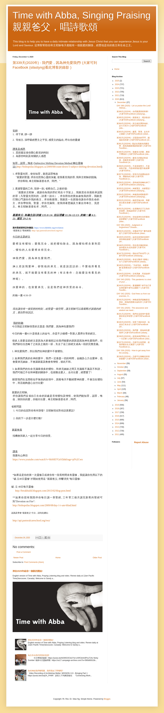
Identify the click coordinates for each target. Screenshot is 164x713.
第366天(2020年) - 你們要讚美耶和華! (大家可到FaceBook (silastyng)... (132, 112)
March (120, 393)
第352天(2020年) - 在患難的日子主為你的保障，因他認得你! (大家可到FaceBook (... (133, 211)
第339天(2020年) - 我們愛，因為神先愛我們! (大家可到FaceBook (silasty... (133, 331)
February (121, 396)
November (121, 363)
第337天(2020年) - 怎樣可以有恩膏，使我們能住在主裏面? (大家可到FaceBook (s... (133, 344)
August (120, 374)
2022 (117, 92)
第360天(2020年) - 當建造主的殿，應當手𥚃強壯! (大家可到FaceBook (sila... (133, 153)
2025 (117, 81)
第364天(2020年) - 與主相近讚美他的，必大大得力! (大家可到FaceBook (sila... (133, 125)
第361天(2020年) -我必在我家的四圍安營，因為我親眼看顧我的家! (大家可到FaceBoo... (134, 146)
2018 (117, 408)
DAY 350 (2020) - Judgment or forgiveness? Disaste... (129, 226)
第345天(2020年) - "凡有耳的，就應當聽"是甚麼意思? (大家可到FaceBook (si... (133, 267)
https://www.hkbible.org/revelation (48, 228)
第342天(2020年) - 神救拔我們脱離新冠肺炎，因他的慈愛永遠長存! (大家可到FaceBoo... (134, 302)
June (119, 382)
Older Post (97, 558)
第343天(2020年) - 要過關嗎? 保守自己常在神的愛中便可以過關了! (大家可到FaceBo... (134, 287)
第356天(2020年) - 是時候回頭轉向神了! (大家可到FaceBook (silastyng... (133, 183)
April (119, 389)
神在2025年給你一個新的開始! (28, 571)
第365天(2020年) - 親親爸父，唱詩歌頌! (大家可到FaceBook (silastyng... (133, 118)
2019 (117, 405)
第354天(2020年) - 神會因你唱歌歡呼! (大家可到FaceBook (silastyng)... (132, 195)
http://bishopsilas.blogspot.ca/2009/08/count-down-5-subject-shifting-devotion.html (59, 166)
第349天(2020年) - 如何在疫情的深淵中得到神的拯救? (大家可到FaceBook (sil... (133, 239)
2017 (117, 412)
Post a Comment (24, 552)
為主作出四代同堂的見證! (38, 655)
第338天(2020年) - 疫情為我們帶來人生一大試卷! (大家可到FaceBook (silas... (134, 337)
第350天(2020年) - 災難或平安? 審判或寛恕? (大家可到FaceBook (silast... (134, 232)
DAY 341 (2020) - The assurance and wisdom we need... (132, 309)
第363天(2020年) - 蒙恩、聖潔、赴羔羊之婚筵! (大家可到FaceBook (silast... (133, 133)
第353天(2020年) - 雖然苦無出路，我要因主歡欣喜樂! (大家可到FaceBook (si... (133, 202)
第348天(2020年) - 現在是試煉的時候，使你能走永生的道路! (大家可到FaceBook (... (133, 247)
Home (58, 558)
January (120, 400)
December (121, 102)
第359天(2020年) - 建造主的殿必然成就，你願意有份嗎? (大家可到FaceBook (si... (132, 160)
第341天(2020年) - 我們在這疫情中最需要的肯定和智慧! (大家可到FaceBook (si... (133, 316)
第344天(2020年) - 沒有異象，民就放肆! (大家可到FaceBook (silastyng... (133, 275)
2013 (117, 427)
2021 (117, 95)
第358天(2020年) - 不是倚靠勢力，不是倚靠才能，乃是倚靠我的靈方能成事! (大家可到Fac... (133, 168)
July (119, 378)
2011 (117, 434)
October (120, 367)
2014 (117, 423)
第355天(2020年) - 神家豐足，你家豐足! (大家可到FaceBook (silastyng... (133, 189)
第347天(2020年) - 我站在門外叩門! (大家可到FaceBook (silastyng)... (133, 254)
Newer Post (18, 558)
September (122, 371)
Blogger (107, 699)
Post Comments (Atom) (34, 562)
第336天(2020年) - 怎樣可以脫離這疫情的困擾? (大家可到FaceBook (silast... (133, 357)
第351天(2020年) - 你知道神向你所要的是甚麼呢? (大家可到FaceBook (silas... (133, 219)
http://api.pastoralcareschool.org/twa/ (47, 230)
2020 (117, 99)
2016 (117, 416)
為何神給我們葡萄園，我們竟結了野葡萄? (45, 671)
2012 (117, 431)
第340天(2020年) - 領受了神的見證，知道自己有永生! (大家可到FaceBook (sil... (133, 324)
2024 (117, 84)
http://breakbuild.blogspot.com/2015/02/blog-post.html (43, 490)
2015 (117, 420)
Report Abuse (141, 442)
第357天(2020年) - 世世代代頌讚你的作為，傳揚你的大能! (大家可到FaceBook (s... (133, 176)
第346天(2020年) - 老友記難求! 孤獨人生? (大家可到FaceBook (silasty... (133, 260)
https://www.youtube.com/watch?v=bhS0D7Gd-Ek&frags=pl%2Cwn (48, 459)
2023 (117, 88)
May (119, 385)
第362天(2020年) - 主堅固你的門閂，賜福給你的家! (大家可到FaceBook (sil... (134, 139)
